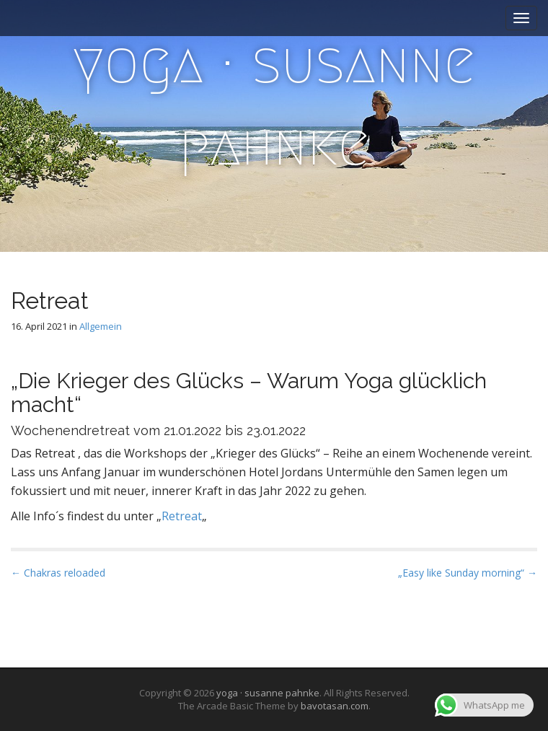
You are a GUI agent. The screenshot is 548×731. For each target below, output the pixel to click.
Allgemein (100, 326)
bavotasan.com (334, 705)
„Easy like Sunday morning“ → (467, 572)
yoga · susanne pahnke (274, 104)
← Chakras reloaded (58, 572)
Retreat (182, 516)
